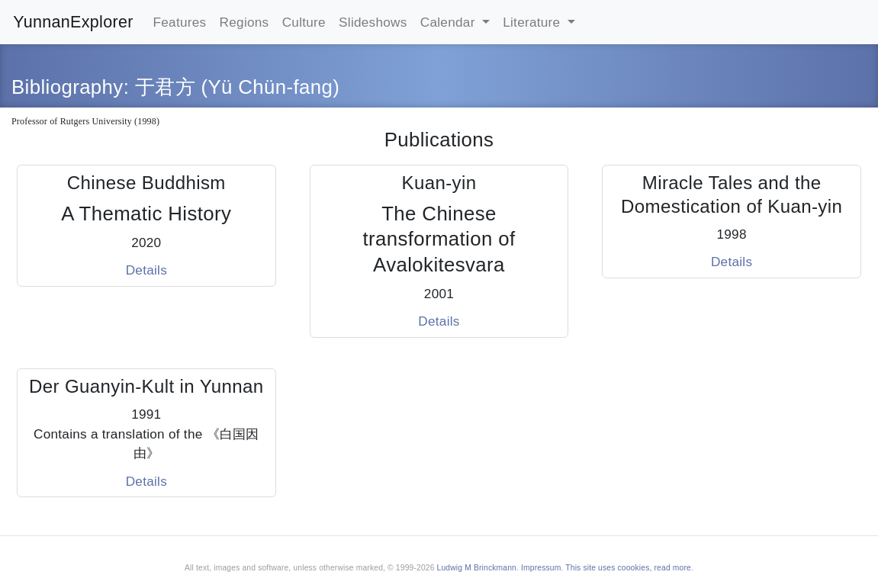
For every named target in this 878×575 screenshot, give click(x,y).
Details (146, 270)
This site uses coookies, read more (628, 568)
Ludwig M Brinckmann (476, 568)
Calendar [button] (449, 22)
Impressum (541, 568)
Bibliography (67, 87)
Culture (304, 22)
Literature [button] (533, 22)
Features (180, 22)
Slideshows (373, 22)
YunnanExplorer (73, 22)
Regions (244, 22)
